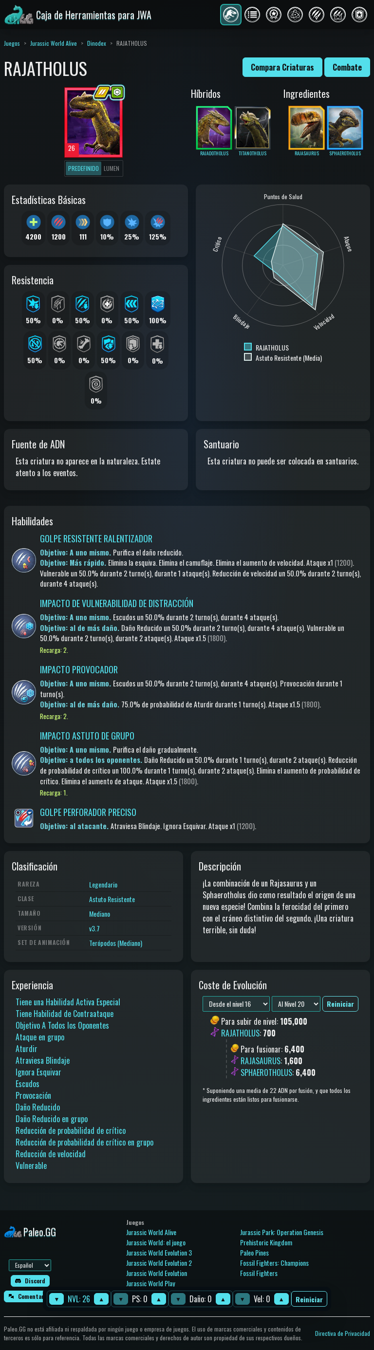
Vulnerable (31, 1165)
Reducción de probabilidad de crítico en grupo (84, 1142)
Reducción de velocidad (51, 1154)
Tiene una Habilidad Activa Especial (68, 1002)
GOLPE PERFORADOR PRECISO (88, 812)
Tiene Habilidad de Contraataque (64, 1013)
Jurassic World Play (150, 1283)
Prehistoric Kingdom (266, 1242)
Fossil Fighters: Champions (274, 1263)
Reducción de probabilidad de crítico (71, 1130)
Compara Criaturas (282, 67)
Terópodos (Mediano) (115, 943)
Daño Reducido (38, 1107)
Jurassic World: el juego (156, 1242)
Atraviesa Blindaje (43, 1060)
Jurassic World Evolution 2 (159, 1263)
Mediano (99, 913)
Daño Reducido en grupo (52, 1119)
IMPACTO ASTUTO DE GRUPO (87, 735)
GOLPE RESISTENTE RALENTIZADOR (96, 538)
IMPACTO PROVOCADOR (79, 669)
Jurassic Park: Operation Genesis (281, 1232)
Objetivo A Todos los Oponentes (62, 1025)
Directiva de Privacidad (342, 1333)
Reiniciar (309, 1299)
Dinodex (96, 43)
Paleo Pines (254, 1252)
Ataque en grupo (40, 1037)
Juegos (12, 43)
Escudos (27, 1084)
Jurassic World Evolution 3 (159, 1252)
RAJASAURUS (260, 1061)
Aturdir (26, 1048)
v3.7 (94, 928)
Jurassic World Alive (53, 43)
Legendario (103, 884)
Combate (347, 67)
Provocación (33, 1095)
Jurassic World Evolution (156, 1273)
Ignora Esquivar (38, 1072)
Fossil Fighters (259, 1273)
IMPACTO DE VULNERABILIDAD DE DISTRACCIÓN (116, 603)
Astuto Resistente (112, 899)
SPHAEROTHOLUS (266, 1072)
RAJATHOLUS (240, 1033)
